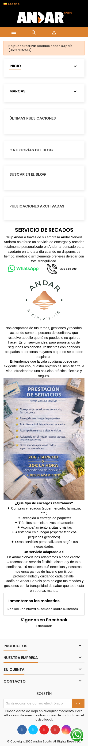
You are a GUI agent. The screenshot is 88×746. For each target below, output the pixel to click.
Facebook (44, 626)
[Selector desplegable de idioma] (14, 4)
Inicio (15, 66)
